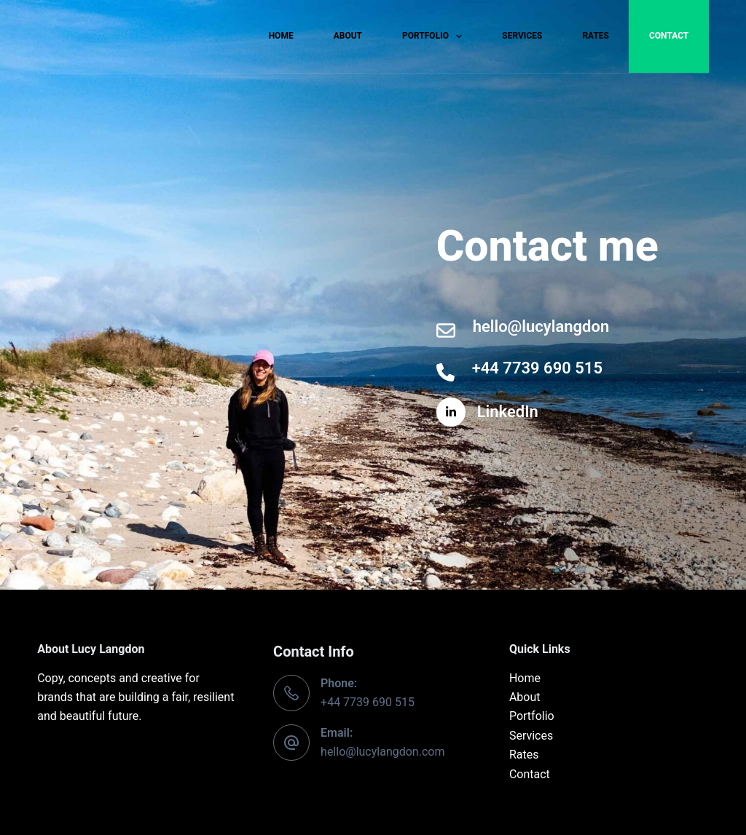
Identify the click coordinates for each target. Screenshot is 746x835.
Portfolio (435, 36)
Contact (668, 36)
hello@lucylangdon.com (382, 752)
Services (522, 36)
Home (281, 36)
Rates (595, 36)
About (348, 36)
